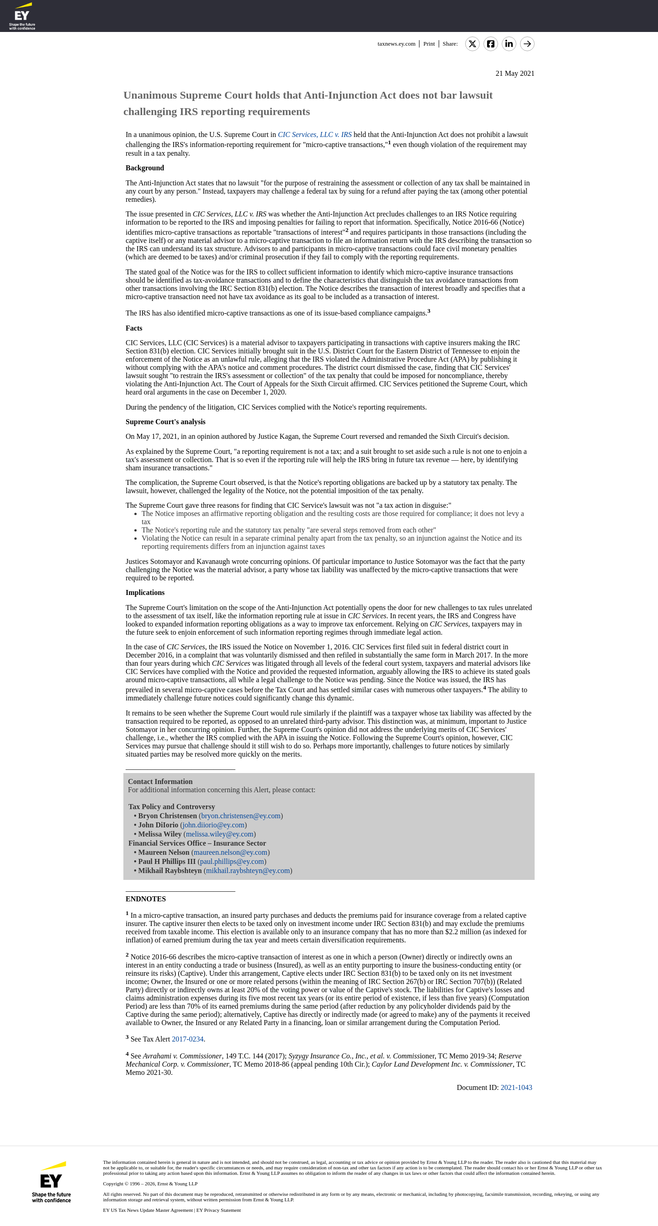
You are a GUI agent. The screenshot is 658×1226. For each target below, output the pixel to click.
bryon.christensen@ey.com (241, 816)
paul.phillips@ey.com (232, 861)
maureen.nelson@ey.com (230, 852)
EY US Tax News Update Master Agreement (148, 1210)
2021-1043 (516, 1087)
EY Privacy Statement (218, 1210)
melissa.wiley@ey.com (220, 834)
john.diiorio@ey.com (213, 825)
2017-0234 (187, 1039)
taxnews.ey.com (397, 43)
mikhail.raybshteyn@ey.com (248, 870)
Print (429, 43)
